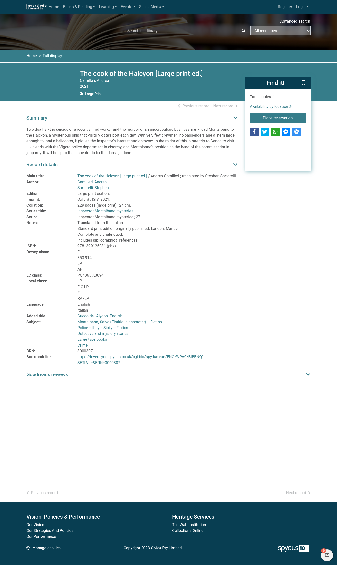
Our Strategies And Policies (49, 530)
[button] (303, 83)
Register (285, 6)
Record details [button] (42, 164)
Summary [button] (36, 118)
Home (54, 6)
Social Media (150, 6)
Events (126, 6)
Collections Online (187, 530)
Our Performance (41, 536)
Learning (106, 6)
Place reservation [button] (284, 117)
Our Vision (35, 524)
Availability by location (271, 106)
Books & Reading (77, 6)
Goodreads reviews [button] (47, 374)
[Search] (243, 30)
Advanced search (295, 21)
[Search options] (280, 30)
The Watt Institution (189, 524)
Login (300, 6)
